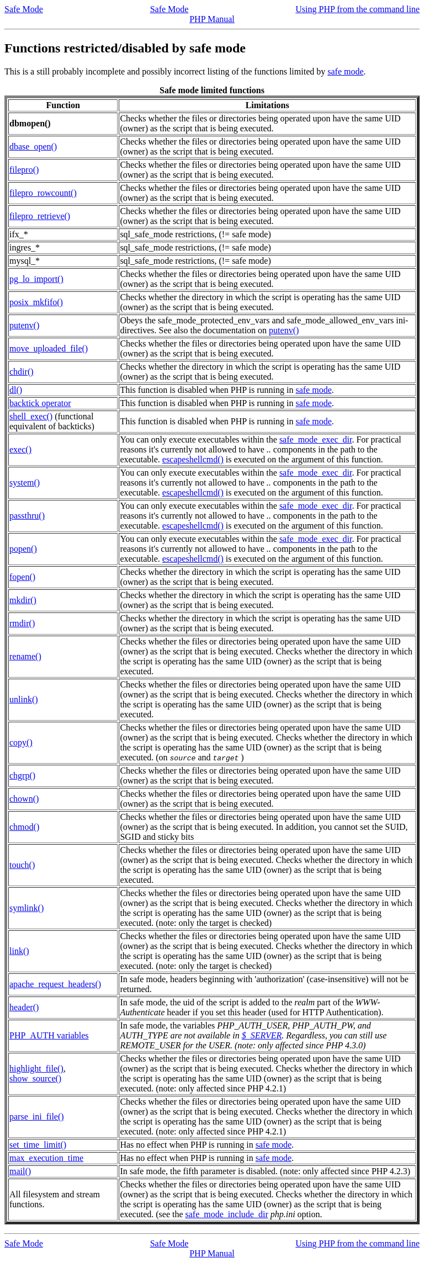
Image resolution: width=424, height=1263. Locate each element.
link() (19, 951)
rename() (25, 656)
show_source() (35, 1078)
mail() (20, 1171)
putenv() (24, 325)
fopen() (22, 577)
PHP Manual (212, 19)
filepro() (24, 169)
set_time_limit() (37, 1144)
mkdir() (22, 600)
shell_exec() (30, 416)
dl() (15, 390)
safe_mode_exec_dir (315, 439)
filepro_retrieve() (39, 216)
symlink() (26, 908)
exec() (20, 449)
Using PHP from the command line (357, 9)
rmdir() (22, 623)
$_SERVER (262, 1035)
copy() (21, 742)
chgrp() (22, 775)
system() (24, 482)
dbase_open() (33, 146)
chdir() (21, 371)
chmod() (24, 827)
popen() (23, 548)
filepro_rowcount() (43, 193)
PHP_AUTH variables (49, 1035)
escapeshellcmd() (193, 459)
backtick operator (40, 403)
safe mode (345, 71)
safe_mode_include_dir (227, 1214)
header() (24, 1007)
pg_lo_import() (36, 279)
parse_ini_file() (36, 1116)
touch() (22, 865)
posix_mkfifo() (36, 302)
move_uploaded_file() (48, 348)
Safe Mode (23, 9)
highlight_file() (36, 1068)
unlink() (23, 699)
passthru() (27, 515)
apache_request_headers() (55, 984)
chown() (24, 798)
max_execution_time (46, 1158)
